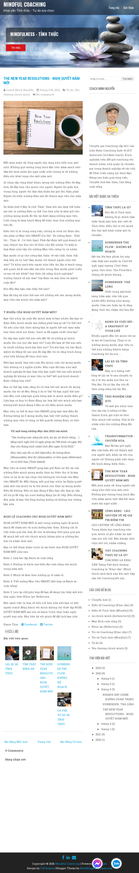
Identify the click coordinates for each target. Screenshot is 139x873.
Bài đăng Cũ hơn (71, 741)
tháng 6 (106, 678)
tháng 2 (106, 723)
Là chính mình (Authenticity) (111, 616)
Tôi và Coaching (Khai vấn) (110, 632)
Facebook (29, 624)
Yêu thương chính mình (108, 648)
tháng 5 (106, 684)
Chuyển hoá (100, 599)
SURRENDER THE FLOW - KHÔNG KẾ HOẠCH (118, 247)
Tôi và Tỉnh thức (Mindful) (109, 637)
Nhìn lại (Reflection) (105, 626)
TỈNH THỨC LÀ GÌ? (118, 207)
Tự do (69, 90)
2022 (99, 673)
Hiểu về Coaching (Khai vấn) (110, 605)
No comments (45, 94)
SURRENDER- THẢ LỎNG (118, 704)
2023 (99, 668)
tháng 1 (106, 729)
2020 (99, 739)
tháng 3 (106, 689)
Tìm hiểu (15, 47)
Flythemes (47, 868)
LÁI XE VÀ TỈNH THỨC (11, 668)
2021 (99, 734)
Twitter (46, 624)
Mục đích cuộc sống (104, 621)
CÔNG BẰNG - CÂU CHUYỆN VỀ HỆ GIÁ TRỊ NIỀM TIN (118, 515)
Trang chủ (114, 8)
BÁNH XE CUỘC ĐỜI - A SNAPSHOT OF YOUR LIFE (119, 326)
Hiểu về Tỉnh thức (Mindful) (110, 610)
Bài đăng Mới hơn (16, 741)
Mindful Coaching (24, 4)
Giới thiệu (128, 8)
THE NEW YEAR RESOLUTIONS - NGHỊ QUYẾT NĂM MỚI (46, 677)
